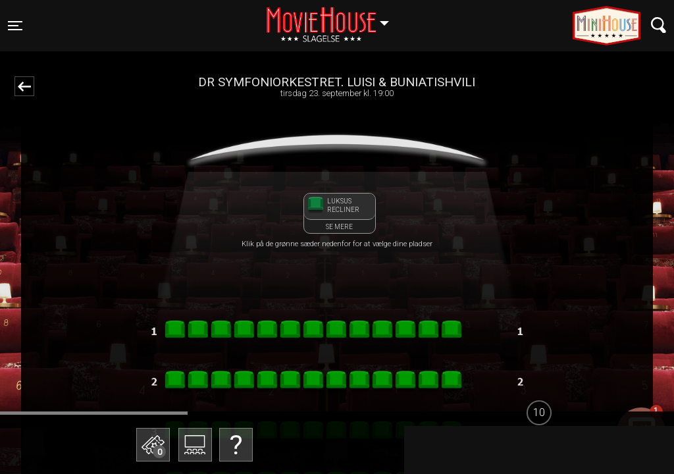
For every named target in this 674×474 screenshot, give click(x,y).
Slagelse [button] (334, 18)
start (609, 444)
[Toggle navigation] (15, 25)
